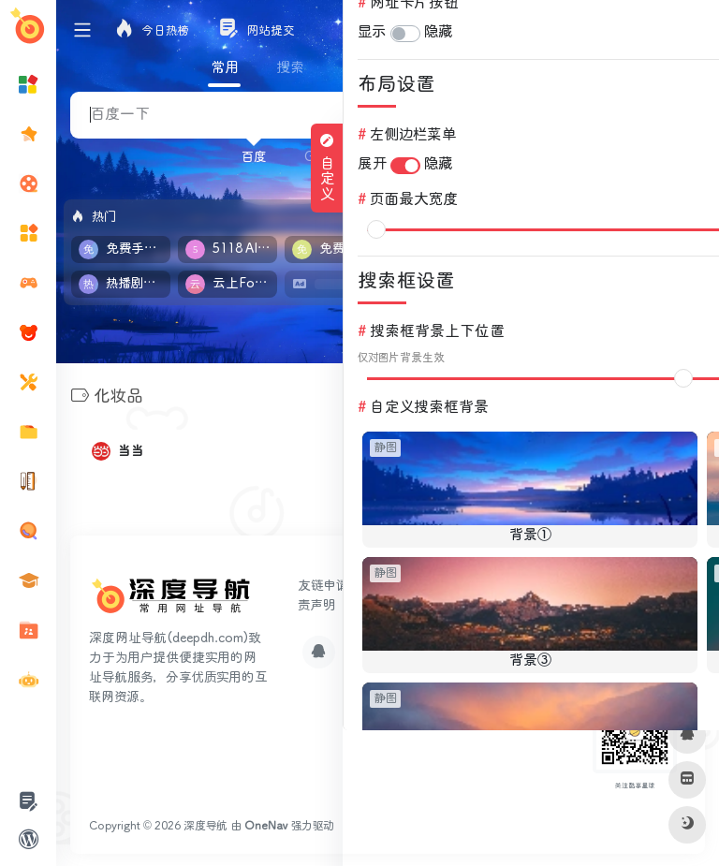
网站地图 (451, 602)
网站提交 (394, 583)
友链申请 (323, 583)
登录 (687, 29)
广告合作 (466, 583)
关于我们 (381, 602)
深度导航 (205, 823)
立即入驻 (660, 214)
